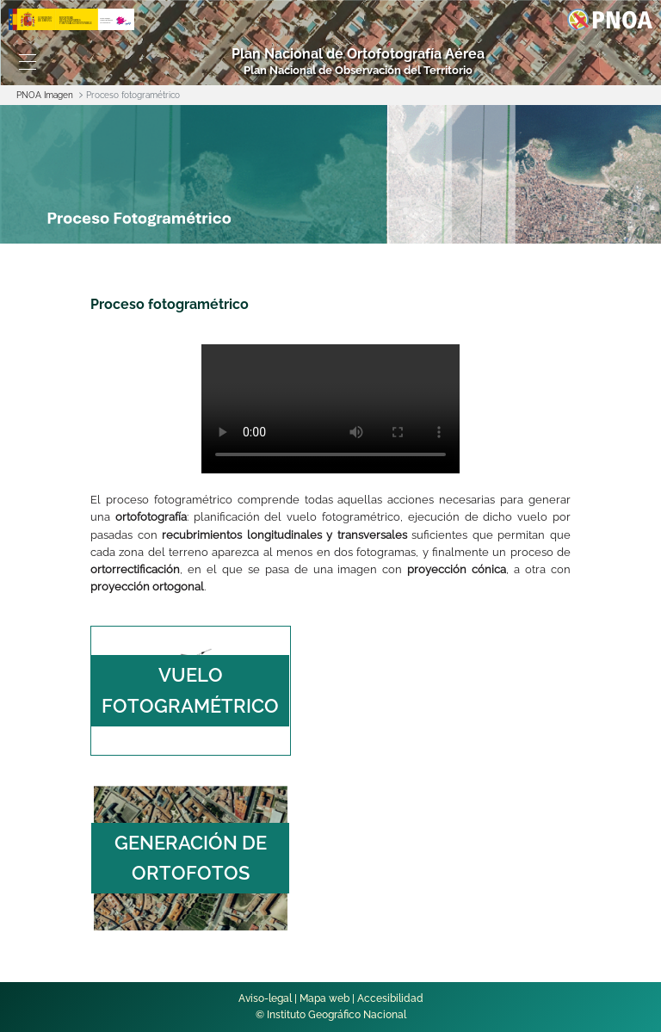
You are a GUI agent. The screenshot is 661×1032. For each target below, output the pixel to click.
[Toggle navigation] (27, 62)
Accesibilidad (390, 998)
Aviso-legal (265, 998)
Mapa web (324, 998)
